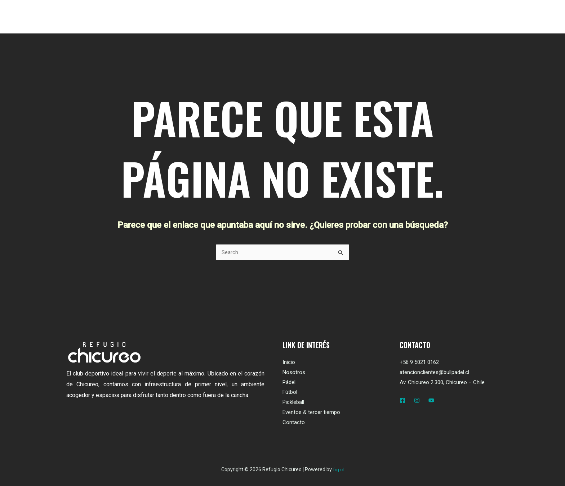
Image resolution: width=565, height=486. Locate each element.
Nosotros (293, 372)
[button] (470, 16)
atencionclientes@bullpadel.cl (434, 372)
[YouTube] (431, 401)
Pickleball (293, 402)
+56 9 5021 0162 (419, 362)
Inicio (288, 362)
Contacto (293, 422)
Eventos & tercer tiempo (311, 412)
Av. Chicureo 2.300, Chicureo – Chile (442, 382)
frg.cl (338, 470)
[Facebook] (402, 401)
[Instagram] (417, 401)
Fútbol (289, 392)
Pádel (288, 382)
